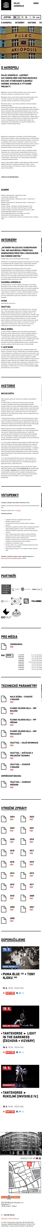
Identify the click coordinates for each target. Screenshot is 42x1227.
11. (22, 17)
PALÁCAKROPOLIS (19, 5)
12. (26, 17)
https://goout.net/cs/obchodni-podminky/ (11, 558)
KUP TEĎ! (10, 993)
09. (15, 17)
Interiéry (19, 23)
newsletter (26, 1158)
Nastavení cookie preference (10, 1218)
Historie (32, 23)
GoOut (19, 510)
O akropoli (6, 23)
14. (34, 17)
